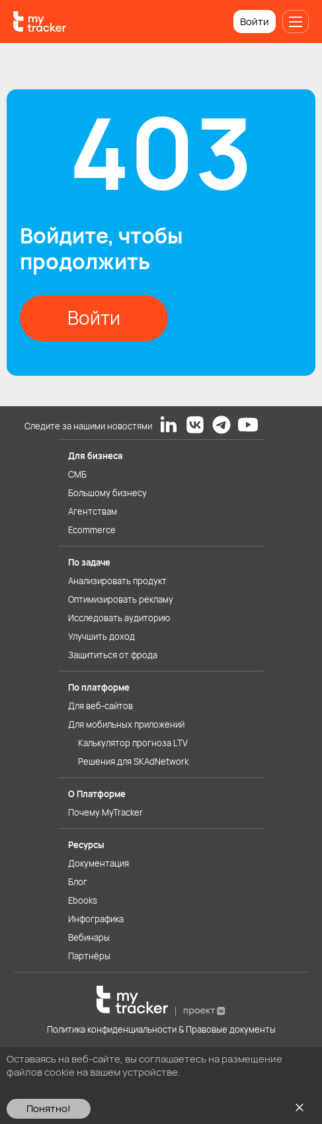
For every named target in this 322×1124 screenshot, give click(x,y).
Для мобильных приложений (126, 724)
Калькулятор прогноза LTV (133, 743)
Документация (98, 863)
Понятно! (48, 1108)
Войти (254, 21)
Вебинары (89, 937)
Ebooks (82, 900)
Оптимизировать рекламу (120, 599)
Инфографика (96, 919)
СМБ (77, 474)
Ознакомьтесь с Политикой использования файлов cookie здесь (159, 1078)
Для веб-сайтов (100, 706)
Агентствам (92, 511)
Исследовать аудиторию (119, 618)
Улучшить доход (101, 636)
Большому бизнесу (107, 493)
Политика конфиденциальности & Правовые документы (161, 1029)
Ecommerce (92, 530)
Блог (77, 882)
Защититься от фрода (112, 655)
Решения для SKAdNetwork (133, 761)
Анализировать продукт (117, 581)
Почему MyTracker (105, 812)
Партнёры (89, 956)
